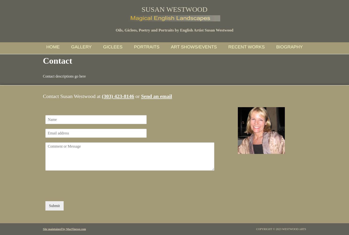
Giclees (112, 46)
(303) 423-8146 (118, 96)
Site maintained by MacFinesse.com (64, 229)
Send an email (156, 96)
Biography (289, 46)
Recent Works (246, 46)
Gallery (81, 46)
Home (53, 46)
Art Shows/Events (194, 46)
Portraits (146, 46)
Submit (54, 206)
